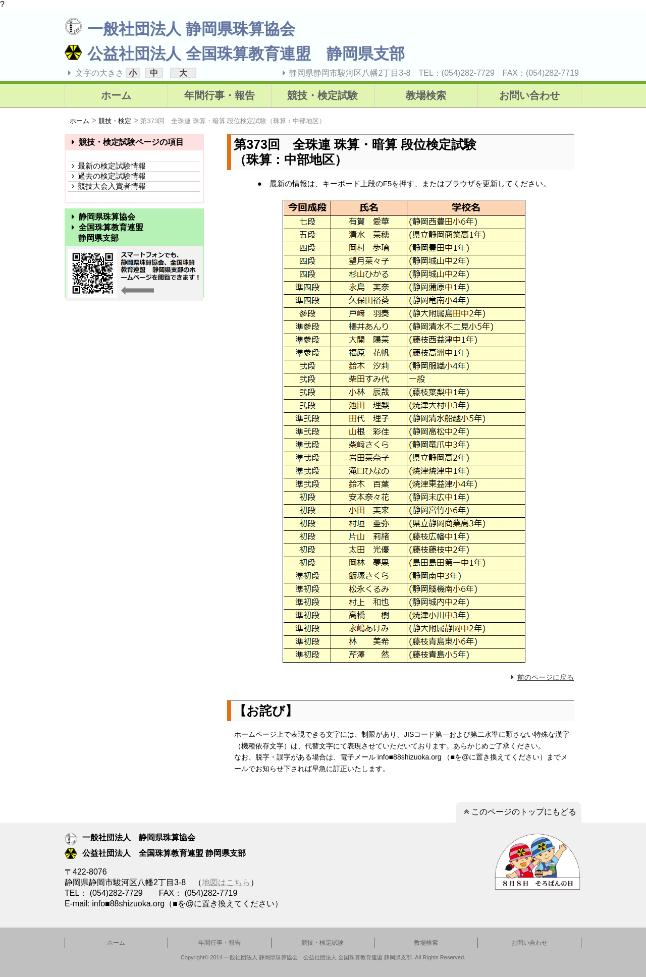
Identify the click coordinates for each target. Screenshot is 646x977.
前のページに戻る (541, 677)
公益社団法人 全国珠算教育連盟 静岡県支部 (235, 54)
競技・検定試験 (322, 95)
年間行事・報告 (219, 95)
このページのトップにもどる (518, 811)
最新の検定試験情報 (107, 165)
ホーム (116, 95)
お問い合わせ (529, 95)
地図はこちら (226, 882)
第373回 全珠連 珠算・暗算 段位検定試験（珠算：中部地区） (233, 121)
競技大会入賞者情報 (107, 186)
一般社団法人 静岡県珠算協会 (180, 29)
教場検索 (426, 95)
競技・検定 (114, 121)
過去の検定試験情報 (107, 176)
